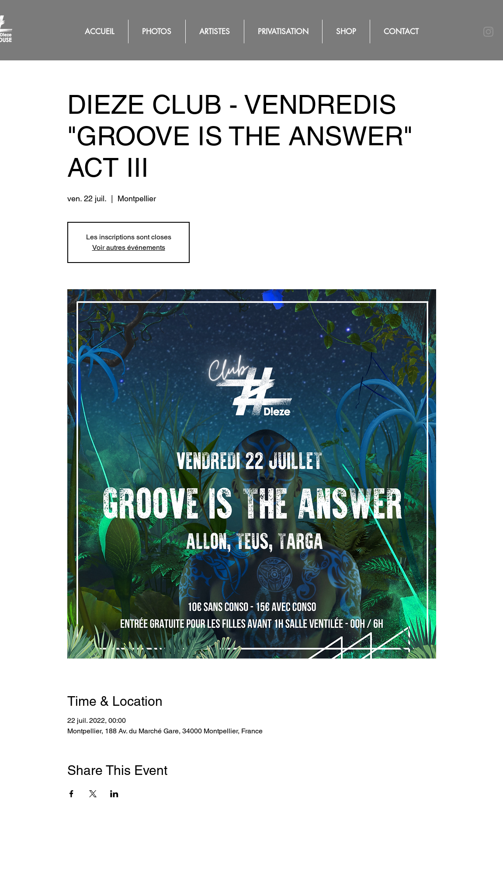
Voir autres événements (128, 247)
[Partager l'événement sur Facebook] (71, 793)
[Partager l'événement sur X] (93, 793)
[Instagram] (488, 32)
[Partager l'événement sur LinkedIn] (114, 793)
